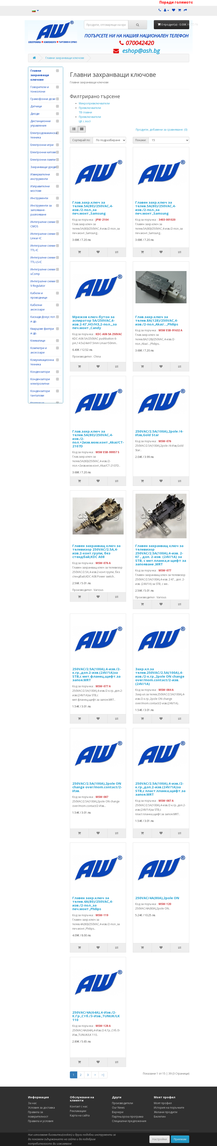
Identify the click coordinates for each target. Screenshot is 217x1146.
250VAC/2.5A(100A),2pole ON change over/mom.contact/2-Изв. (97, 787)
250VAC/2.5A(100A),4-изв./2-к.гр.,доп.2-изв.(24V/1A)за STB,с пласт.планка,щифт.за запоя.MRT (160, 789)
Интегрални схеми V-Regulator (42, 283)
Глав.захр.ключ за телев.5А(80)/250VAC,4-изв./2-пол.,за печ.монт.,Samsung (92, 208)
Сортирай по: (81, 140)
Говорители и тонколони (39, 89)
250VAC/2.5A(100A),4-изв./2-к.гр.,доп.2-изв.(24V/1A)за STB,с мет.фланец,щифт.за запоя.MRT (96, 674)
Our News (118, 1107)
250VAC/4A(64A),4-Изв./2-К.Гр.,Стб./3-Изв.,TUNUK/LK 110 (96, 1016)
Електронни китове (43, 152)
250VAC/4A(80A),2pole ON (157, 898)
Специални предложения (129, 1121)
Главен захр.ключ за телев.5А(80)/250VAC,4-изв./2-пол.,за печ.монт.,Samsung (155, 208)
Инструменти (39, 198)
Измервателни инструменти (40, 176)
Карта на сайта (80, 1115)
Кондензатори (40, 372)
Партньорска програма (127, 1116)
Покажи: (140, 140)
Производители (122, 1103)
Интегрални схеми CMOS (42, 224)
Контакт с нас (79, 1106)
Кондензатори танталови (40, 393)
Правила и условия (40, 1121)
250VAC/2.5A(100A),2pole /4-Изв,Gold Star (159, 433)
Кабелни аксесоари (37, 307)
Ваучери (117, 1112)
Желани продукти (165, 1112)
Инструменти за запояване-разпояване (41, 210)
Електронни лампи (43, 160)
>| (103, 1075)
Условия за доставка (41, 1107)
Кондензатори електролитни (40, 381)
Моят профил (163, 1103)
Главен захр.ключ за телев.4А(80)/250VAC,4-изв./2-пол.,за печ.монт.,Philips (92, 903)
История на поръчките (169, 1107)
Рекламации (78, 1111)
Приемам (180, 1139)
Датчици (36, 106)
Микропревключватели (94, 103)
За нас (32, 1103)
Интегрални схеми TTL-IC (42, 248)
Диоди (34, 114)
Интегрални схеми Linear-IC (42, 236)
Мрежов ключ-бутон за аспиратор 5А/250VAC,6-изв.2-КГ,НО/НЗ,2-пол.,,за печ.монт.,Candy (94, 322)
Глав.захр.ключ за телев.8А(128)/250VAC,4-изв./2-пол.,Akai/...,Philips (156, 320)
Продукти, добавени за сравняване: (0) (161, 129)
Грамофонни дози (42, 99)
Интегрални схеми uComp (42, 271)
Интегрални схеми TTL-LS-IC (42, 260)
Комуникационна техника (42, 362)
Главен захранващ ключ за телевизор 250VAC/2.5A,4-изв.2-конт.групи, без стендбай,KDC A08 (96, 551)
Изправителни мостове (40, 188)
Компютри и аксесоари (38, 350)
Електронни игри (42, 145)
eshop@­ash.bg (141, 51)
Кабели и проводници (38, 295)
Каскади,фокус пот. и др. (43, 319)
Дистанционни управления (40, 123)
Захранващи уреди (43, 167)
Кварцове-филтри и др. (42, 331)
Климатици (37, 341)
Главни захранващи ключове (64, 58)
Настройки (159, 1139)
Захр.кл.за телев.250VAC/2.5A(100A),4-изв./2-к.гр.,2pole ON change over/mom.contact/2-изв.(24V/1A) (159, 676)
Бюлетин (160, 1116)
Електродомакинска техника (43, 135)
